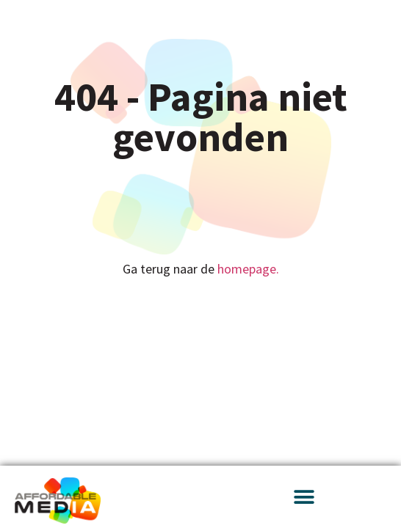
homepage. (248, 268)
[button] (304, 496)
